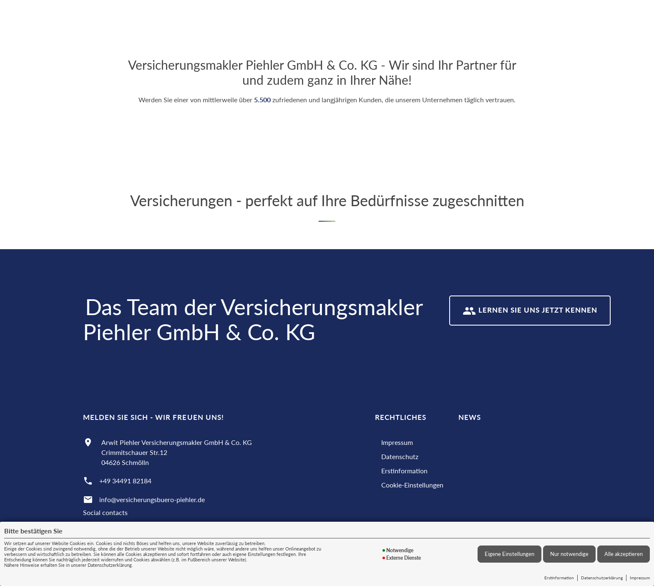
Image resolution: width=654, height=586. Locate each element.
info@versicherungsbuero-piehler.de (152, 499)
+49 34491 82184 (125, 481)
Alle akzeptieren (623, 554)
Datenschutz (399, 456)
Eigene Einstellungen (509, 554)
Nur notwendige (569, 554)
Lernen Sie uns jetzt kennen (530, 311)
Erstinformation (559, 577)
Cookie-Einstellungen (412, 485)
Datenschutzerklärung (602, 577)
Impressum (640, 577)
